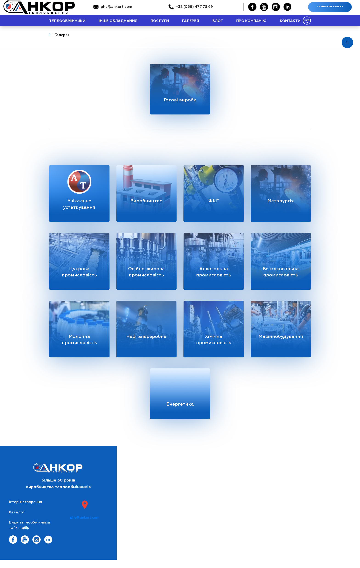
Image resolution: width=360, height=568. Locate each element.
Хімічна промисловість (213, 345)
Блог (217, 21)
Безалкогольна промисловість (280, 276)
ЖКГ (213, 203)
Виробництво (146, 203)
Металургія (281, 203)
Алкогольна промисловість (213, 276)
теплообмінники (67, 21)
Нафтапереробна (146, 342)
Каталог (17, 520)
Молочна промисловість (79, 345)
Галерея (190, 21)
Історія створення (25, 510)
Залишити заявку (330, 7)
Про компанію (251, 21)
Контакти (290, 21)
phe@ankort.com (116, 7)
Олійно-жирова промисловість (146, 276)
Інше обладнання (118, 21)
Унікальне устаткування (79, 206)
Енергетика (180, 411)
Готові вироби (180, 100)
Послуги (160, 21)
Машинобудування (281, 342)
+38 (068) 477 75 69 (194, 7)
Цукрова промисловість (79, 276)
